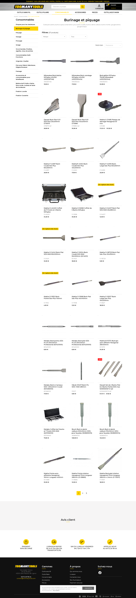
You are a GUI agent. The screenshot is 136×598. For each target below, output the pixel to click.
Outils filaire (46, 572)
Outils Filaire (43, 16)
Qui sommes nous (76, 569)
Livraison (73, 572)
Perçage (19, 36)
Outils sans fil (23, 16)
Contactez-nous (75, 575)
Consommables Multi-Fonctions (23, 60)
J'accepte (88, 588)
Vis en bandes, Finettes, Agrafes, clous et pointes (24, 54)
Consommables (62, 16)
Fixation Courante (22, 99)
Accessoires (80, 16)
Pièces (44, 580)
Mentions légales (76, 583)
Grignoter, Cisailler (22, 65)
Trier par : (99, 49)
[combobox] (54, 40)
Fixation (44, 583)
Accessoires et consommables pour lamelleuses (23, 81)
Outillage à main (111, 16)
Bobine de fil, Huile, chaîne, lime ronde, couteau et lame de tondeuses (25, 89)
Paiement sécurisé (76, 580)
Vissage (18, 40)
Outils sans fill (46, 569)
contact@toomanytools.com (26, 576)
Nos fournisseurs (75, 578)
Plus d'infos (56, 590)
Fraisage (19, 75)
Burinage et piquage (23, 32)
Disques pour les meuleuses (25, 28)
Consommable (47, 575)
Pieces (95, 16)
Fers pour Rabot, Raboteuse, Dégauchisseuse (25, 70)
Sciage (18, 49)
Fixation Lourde (21, 95)
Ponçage (19, 45)
